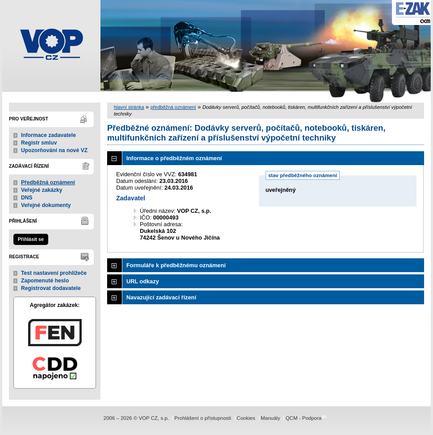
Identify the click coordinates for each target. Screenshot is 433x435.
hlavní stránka (129, 107)
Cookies (246, 418)
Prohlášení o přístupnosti (202, 418)
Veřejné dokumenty (46, 205)
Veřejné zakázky (41, 190)
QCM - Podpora (304, 418)
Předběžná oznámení (48, 182)
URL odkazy (142, 281)
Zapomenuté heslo (45, 281)
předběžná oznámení (173, 107)
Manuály (270, 418)
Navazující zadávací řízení (161, 297)
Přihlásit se (31, 239)
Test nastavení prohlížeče (54, 273)
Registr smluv (39, 143)
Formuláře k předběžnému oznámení (176, 265)
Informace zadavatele (48, 135)
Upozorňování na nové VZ (54, 150)
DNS (27, 198)
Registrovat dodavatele (51, 288)
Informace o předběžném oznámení (174, 158)
